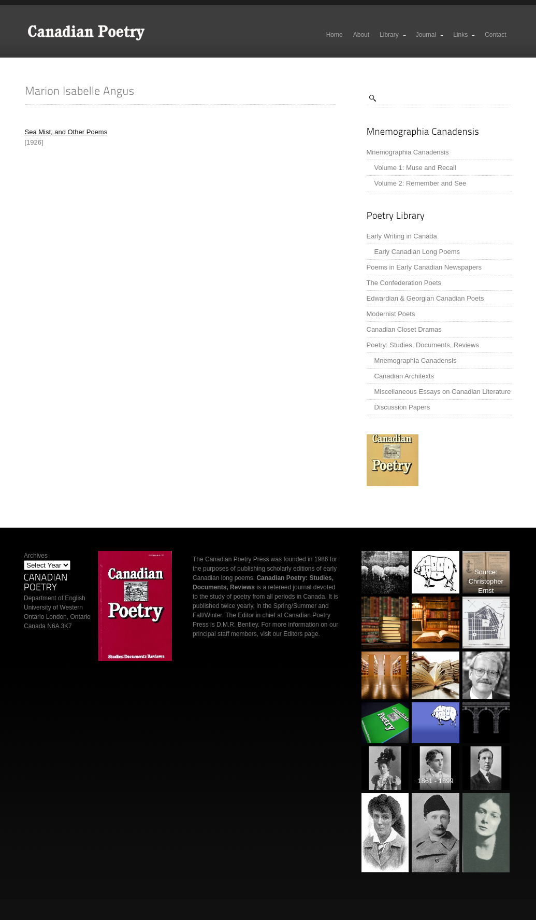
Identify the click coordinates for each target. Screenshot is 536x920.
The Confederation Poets (404, 283)
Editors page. (301, 634)
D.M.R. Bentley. (237, 624)
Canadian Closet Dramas (404, 329)
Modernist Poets (391, 314)
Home (334, 34)
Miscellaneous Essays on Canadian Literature (442, 391)
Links (464, 34)
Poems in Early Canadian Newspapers (424, 267)
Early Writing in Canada (402, 236)
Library (393, 34)
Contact (495, 34)
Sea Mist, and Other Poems (66, 132)
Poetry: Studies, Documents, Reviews (423, 345)
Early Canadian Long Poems (417, 252)
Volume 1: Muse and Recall (415, 168)
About (361, 34)
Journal (430, 34)
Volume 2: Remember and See (420, 183)
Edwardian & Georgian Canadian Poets (425, 298)
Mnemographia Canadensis (408, 152)
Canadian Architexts (404, 376)
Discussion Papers (402, 407)
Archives (36, 555)
